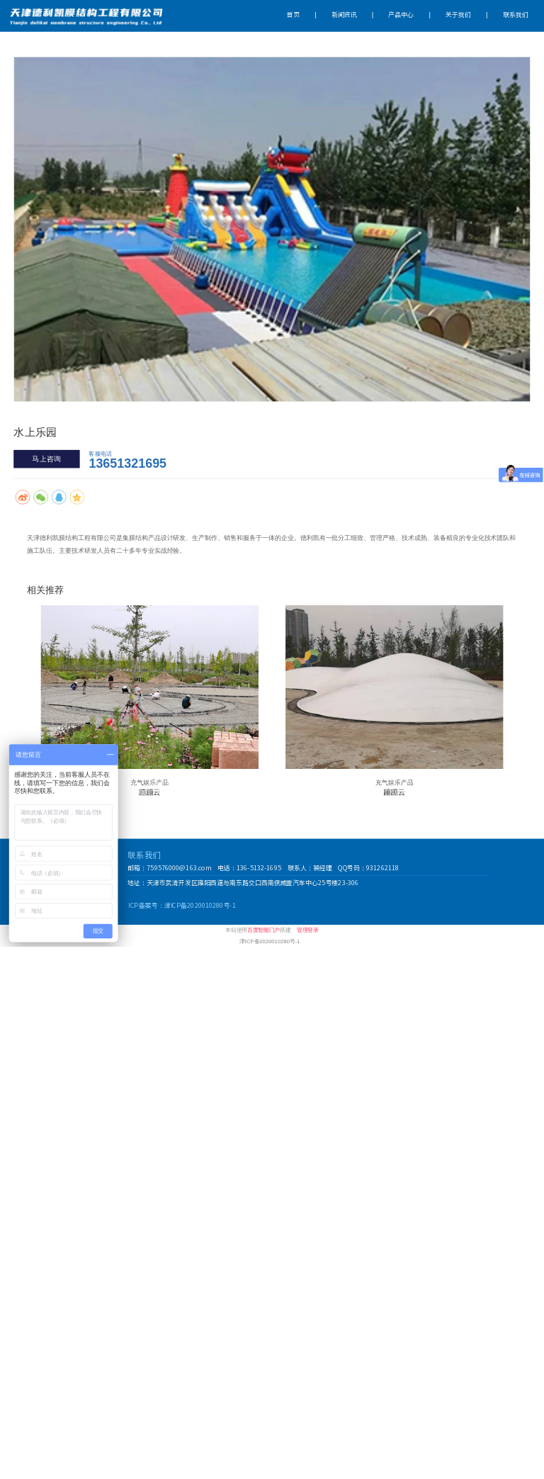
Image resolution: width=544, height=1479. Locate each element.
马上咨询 (46, 459)
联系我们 (515, 15)
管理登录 (308, 930)
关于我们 (458, 15)
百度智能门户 (263, 930)
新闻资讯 (344, 15)
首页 (293, 15)
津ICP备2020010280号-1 (269, 941)
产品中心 (401, 15)
